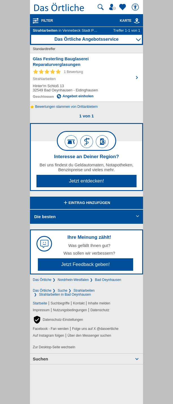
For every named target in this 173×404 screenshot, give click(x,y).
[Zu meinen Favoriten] (123, 7)
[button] (58, 319)
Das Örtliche (42, 280)
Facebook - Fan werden (51, 329)
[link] (136, 21)
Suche (62, 291)
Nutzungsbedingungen (70, 310)
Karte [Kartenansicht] (130, 21)
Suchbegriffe (60, 303)
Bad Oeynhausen (108, 280)
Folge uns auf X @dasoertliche (95, 329)
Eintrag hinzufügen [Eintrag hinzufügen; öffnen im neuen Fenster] (86, 203)
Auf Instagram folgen (48, 336)
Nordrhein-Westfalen (73, 280)
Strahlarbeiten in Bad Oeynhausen (65, 294)
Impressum (41, 310)
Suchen (40, 358)
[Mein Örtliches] (113, 7)
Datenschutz (99, 310)
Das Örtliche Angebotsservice (86, 39)
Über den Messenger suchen (89, 336)
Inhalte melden (99, 303)
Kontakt (79, 303)
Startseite (40, 303)
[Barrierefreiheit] (136, 7)
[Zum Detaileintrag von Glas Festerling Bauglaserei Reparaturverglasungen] (86, 77)
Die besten (45, 216)
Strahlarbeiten (84, 291)
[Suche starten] (100, 7)
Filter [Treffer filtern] (47, 21)
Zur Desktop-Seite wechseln (54, 347)
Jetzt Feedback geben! (85, 264)
